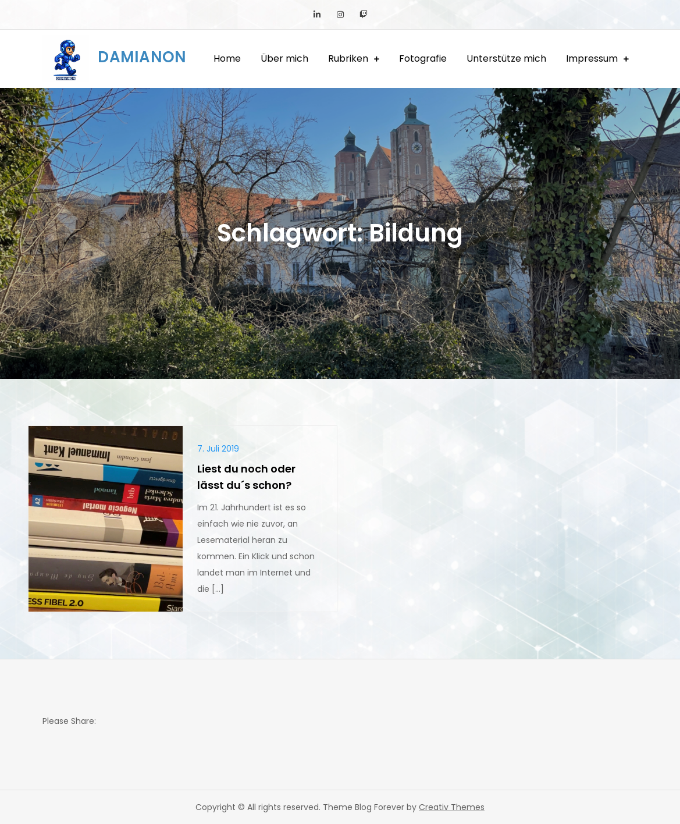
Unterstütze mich (506, 58)
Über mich (284, 58)
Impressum (592, 58)
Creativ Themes (452, 807)
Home (227, 58)
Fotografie (423, 58)
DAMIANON (142, 57)
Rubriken (348, 58)
